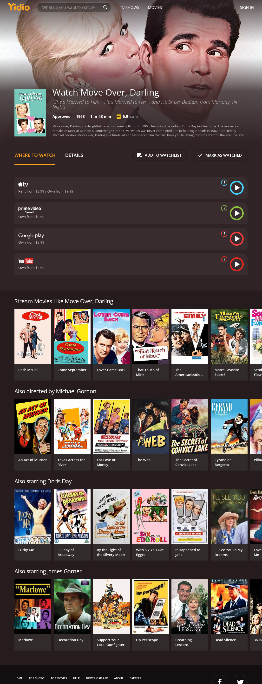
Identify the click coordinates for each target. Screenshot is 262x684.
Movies (155, 7)
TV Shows (129, 7)
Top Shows (37, 678)
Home (18, 678)
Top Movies (59, 678)
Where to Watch (34, 155)
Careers (135, 678)
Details (74, 155)
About (118, 678)
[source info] (223, 183)
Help (76, 678)
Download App (97, 678)
